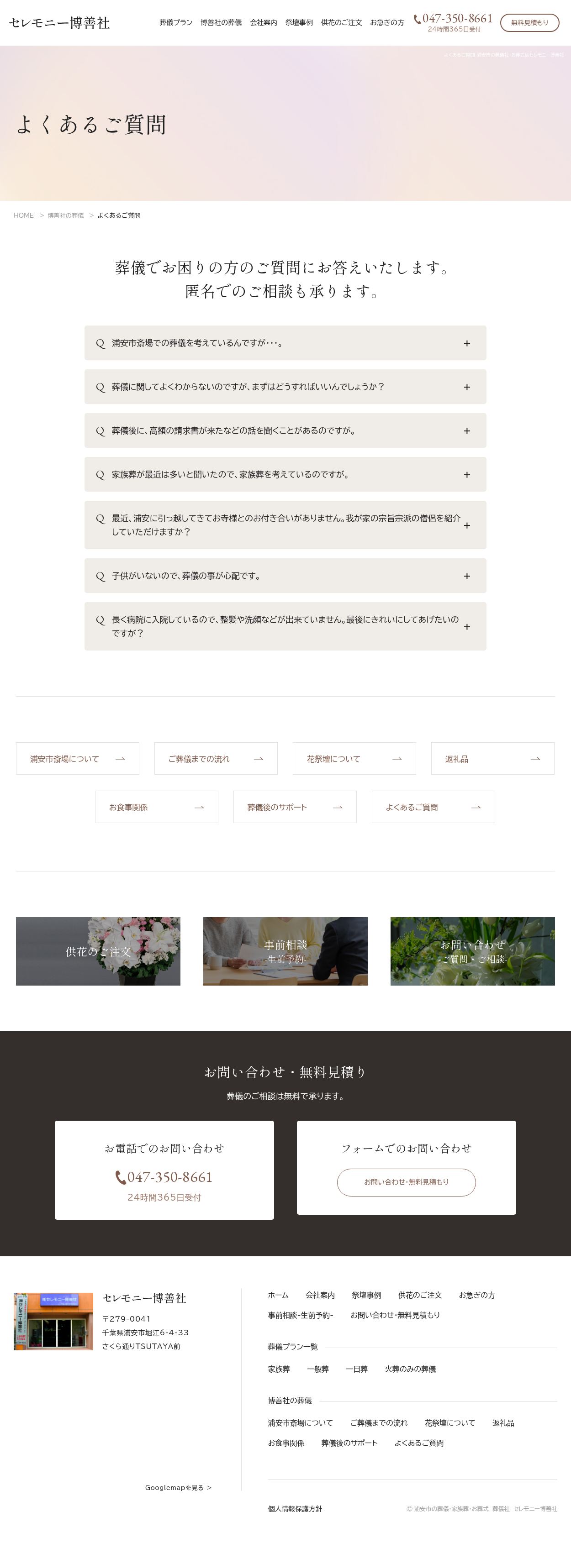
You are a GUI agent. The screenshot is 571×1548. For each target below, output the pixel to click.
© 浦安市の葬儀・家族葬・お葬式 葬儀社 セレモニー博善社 (479, 1515)
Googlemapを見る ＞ (176, 1493)
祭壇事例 (299, 22)
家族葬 (279, 1375)
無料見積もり (530, 23)
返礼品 (503, 1429)
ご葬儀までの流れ (379, 1429)
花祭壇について (450, 1429)
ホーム (278, 1301)
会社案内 (263, 22)
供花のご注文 (341, 22)
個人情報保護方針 (293, 1514)
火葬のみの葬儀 (410, 1375)
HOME (24, 215)
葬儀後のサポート (350, 1449)
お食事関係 (286, 1449)
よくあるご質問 (419, 1449)
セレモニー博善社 (59, 23)
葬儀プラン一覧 (293, 1352)
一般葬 (318, 1375)
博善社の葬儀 (68, 215)
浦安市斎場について (300, 1429)
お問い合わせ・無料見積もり (406, 1190)
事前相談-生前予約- (300, 1321)
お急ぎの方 (387, 22)
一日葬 (357, 1375)
